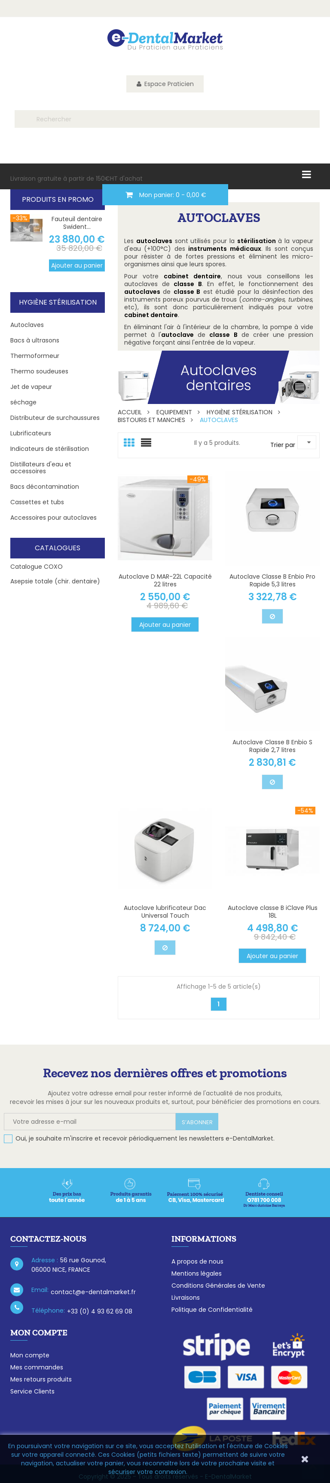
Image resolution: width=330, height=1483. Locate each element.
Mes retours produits (41, 1379)
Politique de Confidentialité (212, 1309)
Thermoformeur (34, 355)
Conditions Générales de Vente (218, 1285)
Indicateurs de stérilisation (49, 448)
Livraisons (185, 1297)
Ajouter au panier (77, 265)
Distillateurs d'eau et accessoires (40, 467)
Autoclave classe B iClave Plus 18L (273, 911)
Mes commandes (36, 1367)
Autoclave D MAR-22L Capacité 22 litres (165, 580)
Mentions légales (196, 1273)
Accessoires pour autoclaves (53, 517)
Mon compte (29, 1355)
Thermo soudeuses (39, 371)
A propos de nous (197, 1261)
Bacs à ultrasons (34, 340)
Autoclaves (27, 325)
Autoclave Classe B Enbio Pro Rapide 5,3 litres (272, 580)
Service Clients (32, 1391)
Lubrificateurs (30, 433)
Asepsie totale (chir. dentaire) (55, 581)
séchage (23, 402)
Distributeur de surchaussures (55, 417)
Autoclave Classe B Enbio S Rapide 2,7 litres (272, 746)
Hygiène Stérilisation (58, 302)
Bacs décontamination (44, 486)
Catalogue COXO (36, 566)
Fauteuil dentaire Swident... (77, 223)
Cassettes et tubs (37, 502)
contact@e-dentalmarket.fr (93, 1292)
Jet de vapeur (31, 386)
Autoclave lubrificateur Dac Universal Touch (165, 911)
